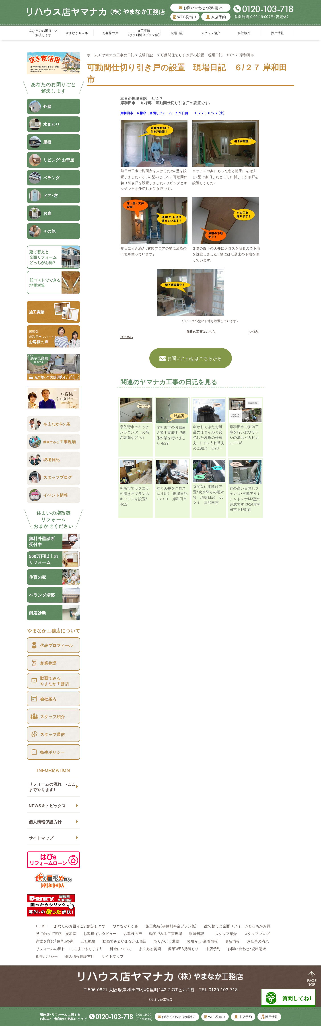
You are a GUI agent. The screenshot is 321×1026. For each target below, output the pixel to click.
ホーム (92, 54)
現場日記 (179, 32)
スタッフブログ (257, 933)
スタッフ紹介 (210, 32)
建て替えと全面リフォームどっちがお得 (237, 925)
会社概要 (244, 32)
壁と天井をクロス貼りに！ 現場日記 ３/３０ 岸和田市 (173, 493)
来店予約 (216, 16)
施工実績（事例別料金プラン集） (144, 32)
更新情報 (232, 941)
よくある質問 (150, 948)
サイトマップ (41, 838)
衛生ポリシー (47, 956)
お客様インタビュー (99, 933)
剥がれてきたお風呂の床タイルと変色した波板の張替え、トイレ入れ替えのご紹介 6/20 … (208, 437)
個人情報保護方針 (45, 822)
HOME (41, 925)
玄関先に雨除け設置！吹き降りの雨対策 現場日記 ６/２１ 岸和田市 (208, 494)
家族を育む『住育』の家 (55, 941)
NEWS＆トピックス (47, 806)
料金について (121, 948)
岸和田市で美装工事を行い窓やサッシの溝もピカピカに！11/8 (244, 434)
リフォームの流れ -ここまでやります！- (52, 786)
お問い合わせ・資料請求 (200, 7)
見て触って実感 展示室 (56, 933)
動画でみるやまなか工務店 (125, 941)
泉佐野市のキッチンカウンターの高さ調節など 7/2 (134, 432)
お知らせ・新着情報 (202, 941)
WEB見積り (185, 16)
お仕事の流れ (258, 941)
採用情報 (277, 32)
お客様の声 (110, 32)
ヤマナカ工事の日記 (118, 54)
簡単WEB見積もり (183, 948)
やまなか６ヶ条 (77, 32)
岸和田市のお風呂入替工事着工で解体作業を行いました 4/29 (171, 435)
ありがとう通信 (166, 941)
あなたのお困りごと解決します (43, 32)
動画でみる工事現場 (165, 933)
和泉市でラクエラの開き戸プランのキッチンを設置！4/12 (134, 496)
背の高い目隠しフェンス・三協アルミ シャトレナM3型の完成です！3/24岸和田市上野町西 (247, 498)
